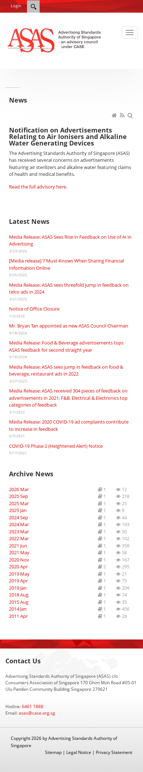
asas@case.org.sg (37, 713)
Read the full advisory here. (38, 186)
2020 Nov (19, 559)
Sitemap (53, 752)
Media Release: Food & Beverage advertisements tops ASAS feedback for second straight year (66, 346)
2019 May (19, 574)
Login (16, 5)
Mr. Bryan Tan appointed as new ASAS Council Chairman (68, 325)
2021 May (19, 552)
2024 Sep (18, 517)
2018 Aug (18, 594)
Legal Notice (78, 752)
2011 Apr (18, 616)
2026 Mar (19, 489)
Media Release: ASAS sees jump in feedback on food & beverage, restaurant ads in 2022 (66, 370)
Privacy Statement (114, 752)
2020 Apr (18, 566)
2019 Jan (18, 588)
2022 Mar (19, 538)
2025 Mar (19, 503)
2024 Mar (19, 524)
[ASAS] (54, 40)
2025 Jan (18, 510)
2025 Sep (18, 496)
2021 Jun (18, 545)
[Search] (33, 6)
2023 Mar (19, 531)
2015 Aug (18, 602)
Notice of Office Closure (34, 308)
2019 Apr (18, 580)
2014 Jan (18, 609)
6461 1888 (32, 706)
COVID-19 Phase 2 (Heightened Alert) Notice (56, 446)
